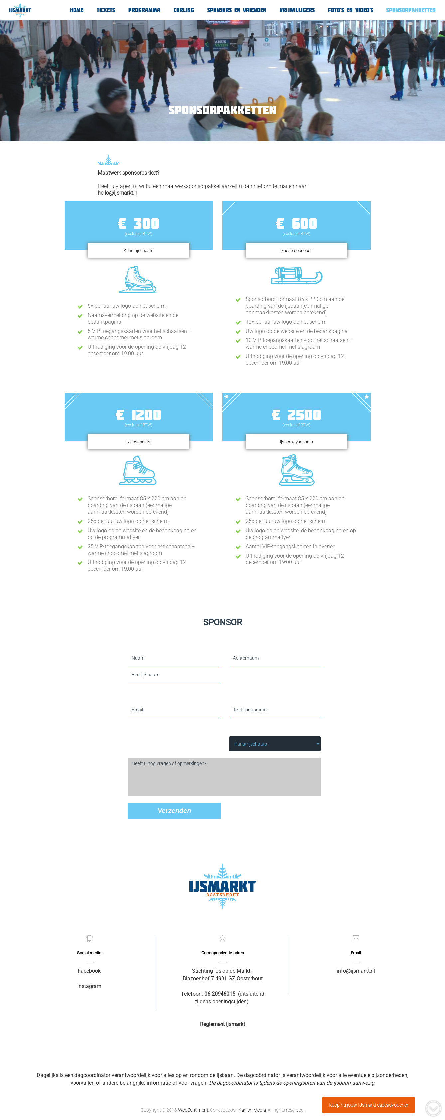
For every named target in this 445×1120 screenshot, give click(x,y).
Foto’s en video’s (350, 10)
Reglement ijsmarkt (222, 1024)
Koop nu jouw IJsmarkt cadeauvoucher (368, 1105)
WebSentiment (193, 1110)
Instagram (89, 986)
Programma (144, 10)
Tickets (106, 10)
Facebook (89, 971)
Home (76, 10)
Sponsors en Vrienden (236, 10)
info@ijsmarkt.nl (356, 971)
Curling (184, 10)
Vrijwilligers (297, 10)
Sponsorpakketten (411, 10)
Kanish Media (252, 1110)
